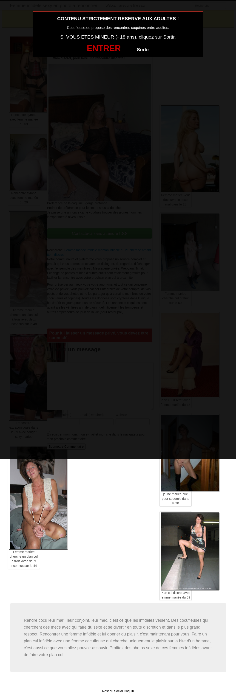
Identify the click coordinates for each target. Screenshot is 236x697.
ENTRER (104, 48)
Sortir (143, 49)
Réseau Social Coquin (118, 691)
